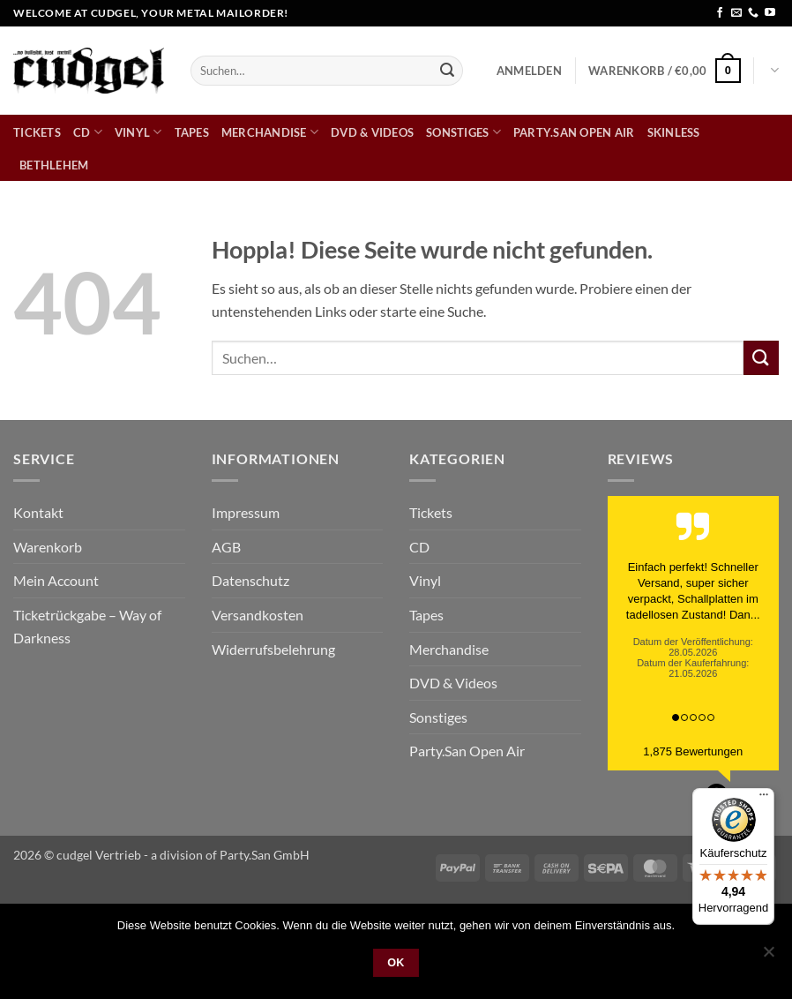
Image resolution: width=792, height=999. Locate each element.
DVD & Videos (372, 132)
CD (87, 132)
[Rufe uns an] (753, 13)
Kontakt (38, 512)
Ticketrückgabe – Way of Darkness (87, 626)
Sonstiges (463, 132)
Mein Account (56, 580)
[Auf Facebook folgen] (719, 13)
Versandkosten (257, 614)
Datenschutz (250, 580)
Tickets (37, 132)
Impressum (246, 512)
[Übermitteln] (447, 71)
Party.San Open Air (574, 132)
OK (396, 963)
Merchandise (269, 132)
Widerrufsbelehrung (273, 649)
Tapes (192, 132)
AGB (226, 546)
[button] (529, 70)
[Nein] (768, 957)
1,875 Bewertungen (693, 751)
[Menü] (763, 798)
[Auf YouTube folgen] (770, 13)
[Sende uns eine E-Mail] (736, 13)
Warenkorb (47, 546)
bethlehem (53, 165)
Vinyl (138, 132)
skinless (673, 132)
